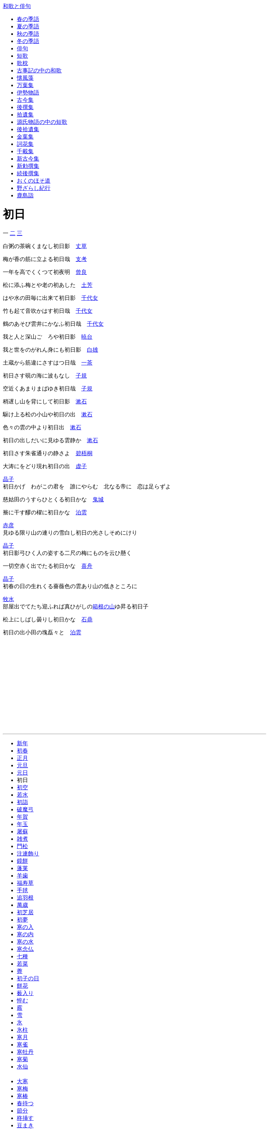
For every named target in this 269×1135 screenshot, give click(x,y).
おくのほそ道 (33, 181)
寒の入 (25, 927)
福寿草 (25, 883)
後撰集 (25, 107)
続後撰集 (28, 173)
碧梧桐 (84, 453)
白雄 (92, 350)
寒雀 (22, 1045)
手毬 (22, 890)
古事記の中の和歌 (39, 70)
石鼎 (86, 619)
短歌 (22, 56)
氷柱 (22, 1030)
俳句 (22, 48)
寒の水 (25, 942)
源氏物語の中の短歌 (42, 122)
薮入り (25, 993)
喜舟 (86, 566)
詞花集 (25, 144)
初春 (22, 751)
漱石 (81, 401)
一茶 (86, 363)
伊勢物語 (28, 93)
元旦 (22, 765)
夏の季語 (28, 26)
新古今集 (28, 159)
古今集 (25, 100)
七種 (22, 956)
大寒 (22, 1081)
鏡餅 (22, 861)
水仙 (22, 1067)
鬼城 (98, 499)
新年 (22, 743)
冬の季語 (28, 41)
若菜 (22, 964)
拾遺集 (25, 115)
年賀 (22, 817)
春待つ (25, 1103)
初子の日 (28, 978)
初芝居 (25, 912)
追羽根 (25, 898)
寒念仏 (25, 949)
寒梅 (22, 1089)
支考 (81, 259)
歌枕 (22, 63)
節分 (22, 1111)
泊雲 (81, 512)
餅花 (22, 986)
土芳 (86, 285)
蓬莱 (22, 868)
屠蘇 (22, 831)
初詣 (22, 802)
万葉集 (25, 85)
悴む (22, 1000)
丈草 (81, 246)
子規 (81, 376)
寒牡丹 (25, 1052)
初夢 (22, 920)
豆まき (25, 1125)
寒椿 (22, 1096)
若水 (22, 795)
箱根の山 (103, 606)
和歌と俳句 (17, 6)
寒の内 (25, 934)
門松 (22, 846)
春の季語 (28, 19)
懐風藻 (25, 78)
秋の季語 (28, 34)
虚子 (81, 466)
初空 (22, 787)
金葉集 (25, 137)
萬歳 (22, 905)
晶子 (8, 479)
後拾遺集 (28, 129)
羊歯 (22, 876)
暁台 (86, 337)
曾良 (81, 272)
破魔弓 (25, 809)
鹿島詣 (25, 195)
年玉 (22, 824)
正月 (22, 758)
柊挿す (25, 1118)
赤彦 (8, 525)
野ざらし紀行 (33, 188)
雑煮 (22, 839)
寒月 (22, 1037)
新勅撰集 (28, 166)
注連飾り (28, 853)
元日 (22, 773)
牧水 (8, 599)
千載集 (25, 151)
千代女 (89, 298)
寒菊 (22, 1059)
